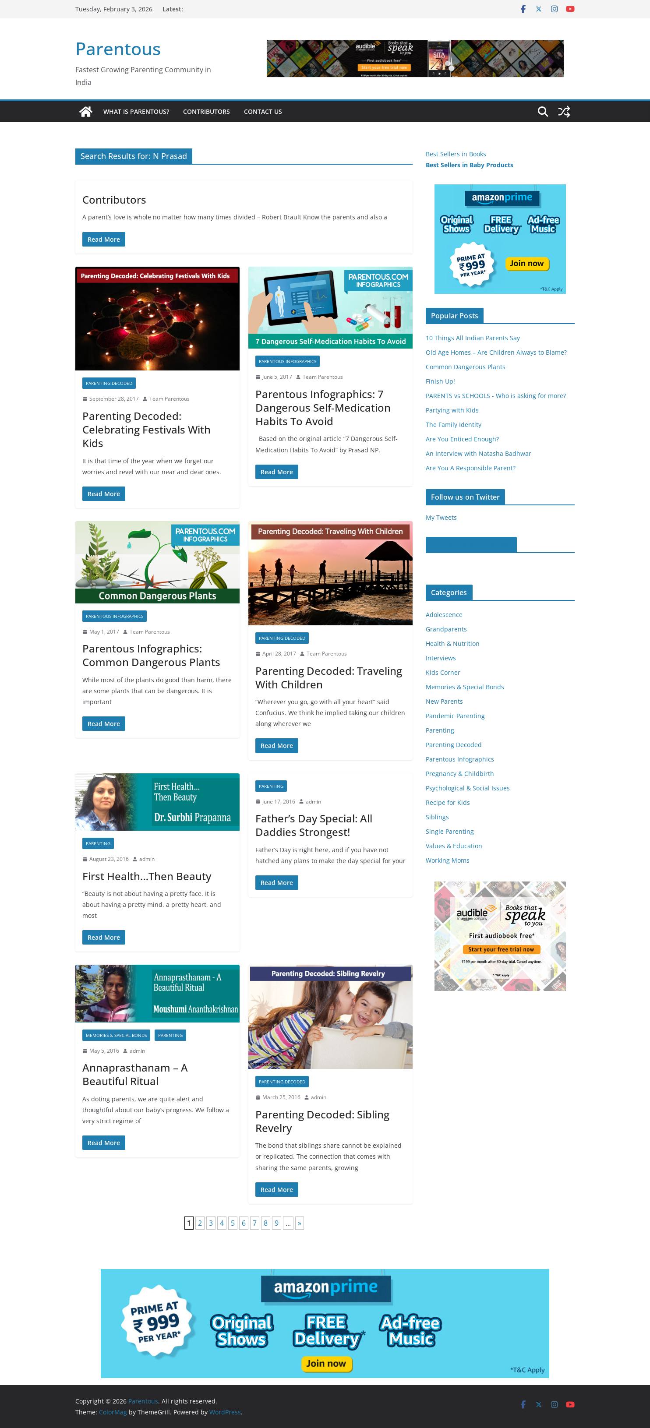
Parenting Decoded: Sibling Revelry (322, 1121)
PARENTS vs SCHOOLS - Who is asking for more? (496, 395)
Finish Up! (440, 381)
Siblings (437, 817)
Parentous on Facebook (471, 545)
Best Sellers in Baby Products (469, 165)
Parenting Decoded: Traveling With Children (328, 677)
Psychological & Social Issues (468, 788)
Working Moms (448, 860)
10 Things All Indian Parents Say (473, 338)
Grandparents (446, 629)
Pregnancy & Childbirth (460, 773)
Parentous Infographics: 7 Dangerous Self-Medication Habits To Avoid (323, 407)
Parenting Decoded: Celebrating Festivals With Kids (146, 429)
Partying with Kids (452, 410)
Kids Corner (443, 672)
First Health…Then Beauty (146, 876)
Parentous (118, 48)
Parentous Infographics (287, 361)
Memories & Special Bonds (116, 1035)
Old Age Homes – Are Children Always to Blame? (496, 352)
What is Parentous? (136, 111)
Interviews (441, 658)
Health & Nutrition (453, 643)
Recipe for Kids (448, 802)
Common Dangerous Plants (465, 367)
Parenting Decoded (109, 383)
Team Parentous (169, 398)
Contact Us (263, 111)
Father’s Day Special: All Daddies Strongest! (313, 825)
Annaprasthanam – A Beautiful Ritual (135, 1074)
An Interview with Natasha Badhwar (478, 453)
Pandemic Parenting (455, 716)
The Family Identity (453, 424)
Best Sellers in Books (456, 154)
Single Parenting (450, 831)
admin (147, 859)
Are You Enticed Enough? (462, 439)
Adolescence (444, 614)
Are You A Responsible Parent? (471, 468)
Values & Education (454, 846)
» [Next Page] (299, 1223)
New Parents (444, 701)
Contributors (206, 111)
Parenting (98, 843)
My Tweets (441, 517)
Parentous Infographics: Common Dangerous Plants (151, 655)
